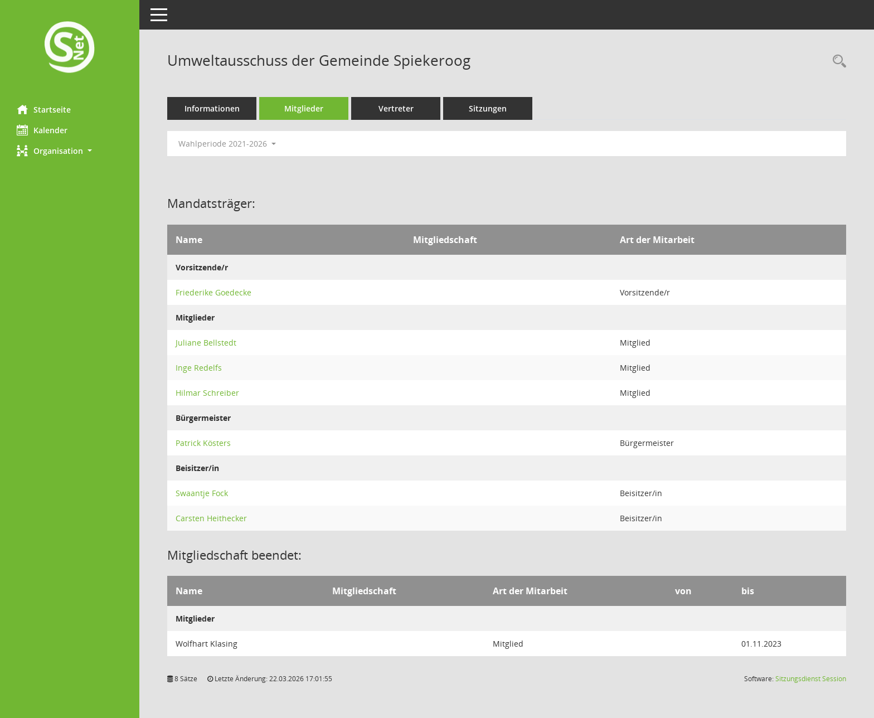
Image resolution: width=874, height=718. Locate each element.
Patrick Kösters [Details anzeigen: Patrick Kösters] (203, 443)
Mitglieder (303, 108)
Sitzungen (488, 108)
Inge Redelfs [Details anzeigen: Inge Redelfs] (199, 367)
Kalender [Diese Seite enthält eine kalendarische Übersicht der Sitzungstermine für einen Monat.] (42, 129)
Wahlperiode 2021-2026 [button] (227, 143)
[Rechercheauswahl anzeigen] (836, 61)
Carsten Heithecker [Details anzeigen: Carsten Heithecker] (211, 518)
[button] (69, 150)
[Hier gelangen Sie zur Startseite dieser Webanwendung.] (69, 48)
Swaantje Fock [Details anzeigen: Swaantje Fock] (202, 493)
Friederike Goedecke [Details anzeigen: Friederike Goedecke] (213, 292)
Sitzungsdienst (810, 678)
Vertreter (396, 108)
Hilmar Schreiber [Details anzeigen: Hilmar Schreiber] (207, 392)
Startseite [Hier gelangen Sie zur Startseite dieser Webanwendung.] (44, 109)
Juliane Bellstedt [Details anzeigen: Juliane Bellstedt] (206, 342)
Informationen (212, 108)
